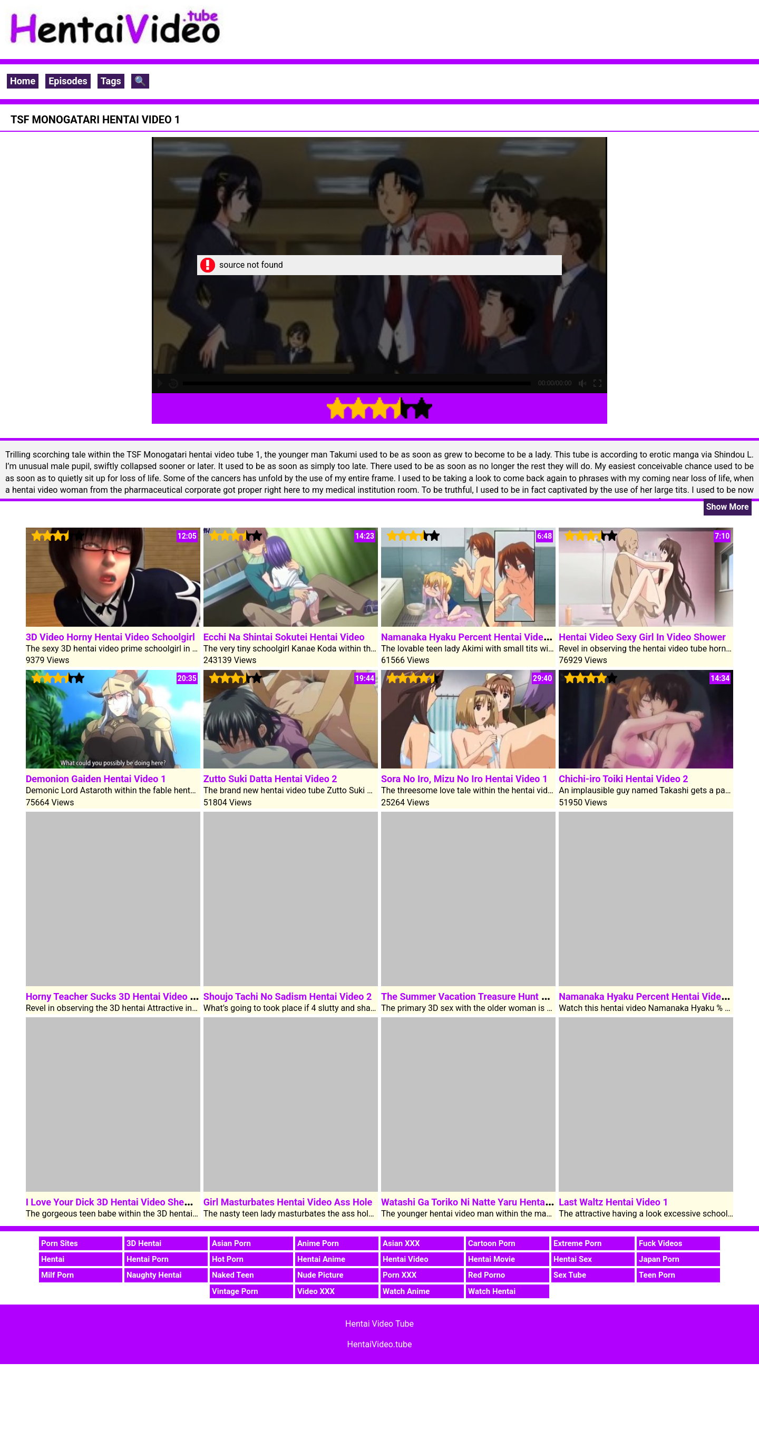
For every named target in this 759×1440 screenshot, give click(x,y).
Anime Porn (318, 1243)
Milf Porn (57, 1275)
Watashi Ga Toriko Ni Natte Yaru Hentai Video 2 (481, 1202)
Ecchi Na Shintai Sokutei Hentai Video (284, 637)
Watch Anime (406, 1291)
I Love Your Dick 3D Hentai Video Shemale (115, 1202)
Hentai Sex (572, 1259)
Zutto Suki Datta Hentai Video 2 (270, 778)
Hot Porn (228, 1259)
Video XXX (316, 1291)
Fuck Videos (661, 1243)
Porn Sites (59, 1243)
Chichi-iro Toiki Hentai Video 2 (623, 778)
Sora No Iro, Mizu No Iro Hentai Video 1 (464, 778)
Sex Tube (569, 1275)
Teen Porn (657, 1275)
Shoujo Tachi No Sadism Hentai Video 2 (287, 996)
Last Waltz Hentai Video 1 (613, 1202)
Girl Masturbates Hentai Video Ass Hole (287, 1202)
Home (22, 80)
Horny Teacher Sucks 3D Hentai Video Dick (117, 996)
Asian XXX (401, 1243)
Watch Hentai (491, 1291)
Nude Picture (320, 1275)
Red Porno (486, 1275)
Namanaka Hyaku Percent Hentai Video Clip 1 (478, 637)
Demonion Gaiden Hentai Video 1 (96, 778)
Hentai (52, 1259)
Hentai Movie (491, 1259)
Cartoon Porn (491, 1243)
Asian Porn (231, 1243)
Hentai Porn (147, 1259)
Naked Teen (233, 1275)
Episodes (67, 80)
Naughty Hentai (154, 1275)
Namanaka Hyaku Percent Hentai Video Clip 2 (656, 996)
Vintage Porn (235, 1291)
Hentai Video (406, 1259)
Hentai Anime (321, 1259)
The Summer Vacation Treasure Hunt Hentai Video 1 (492, 996)
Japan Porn (659, 1259)
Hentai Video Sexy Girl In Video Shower (642, 637)
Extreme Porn (577, 1243)
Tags (111, 80)
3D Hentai (143, 1243)
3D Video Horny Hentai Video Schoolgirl (110, 637)
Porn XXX (399, 1275)
